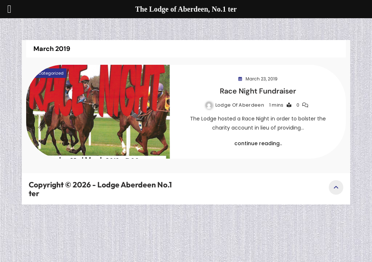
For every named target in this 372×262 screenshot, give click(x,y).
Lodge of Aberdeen (239, 105)
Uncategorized (48, 73)
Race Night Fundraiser (258, 91)
